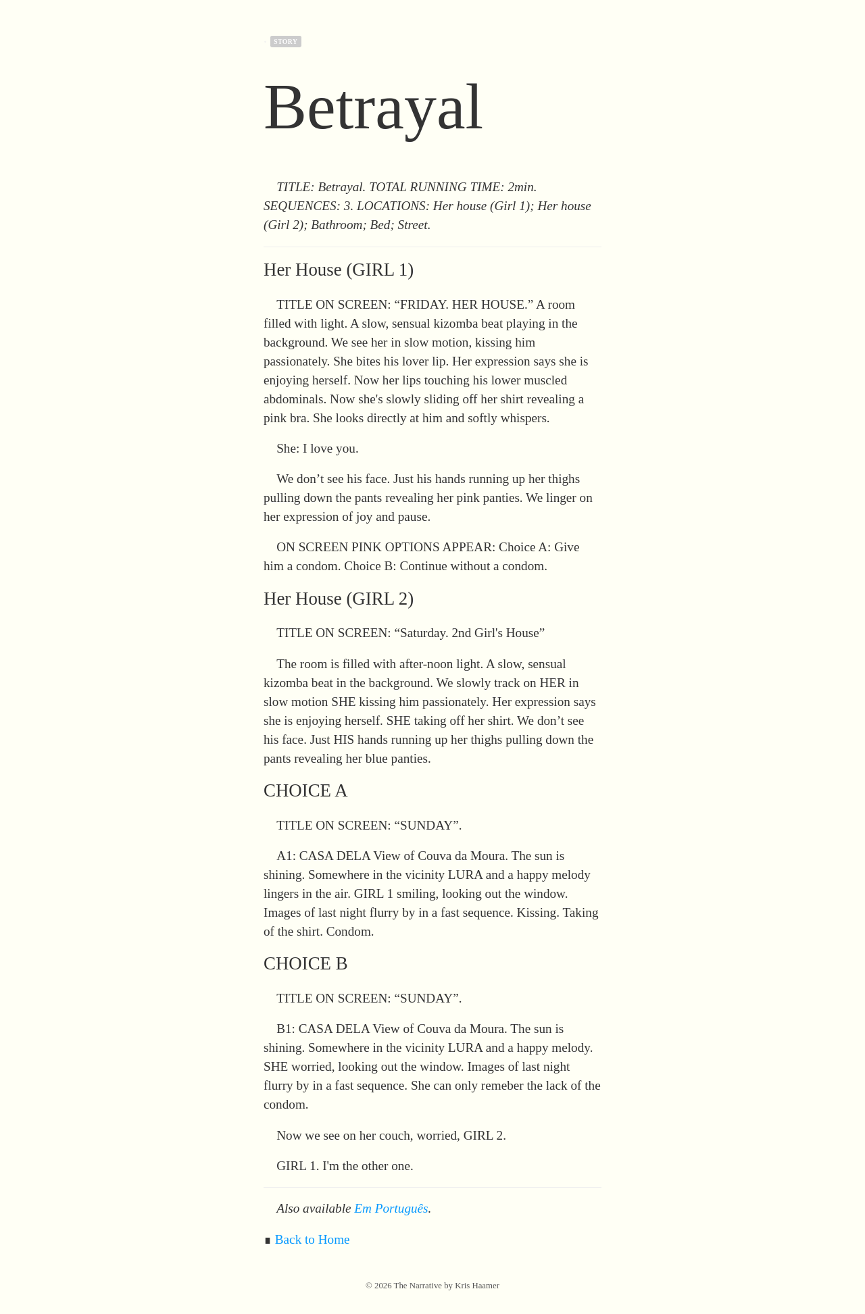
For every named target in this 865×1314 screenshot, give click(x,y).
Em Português (391, 1208)
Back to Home (312, 1239)
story (285, 41)
